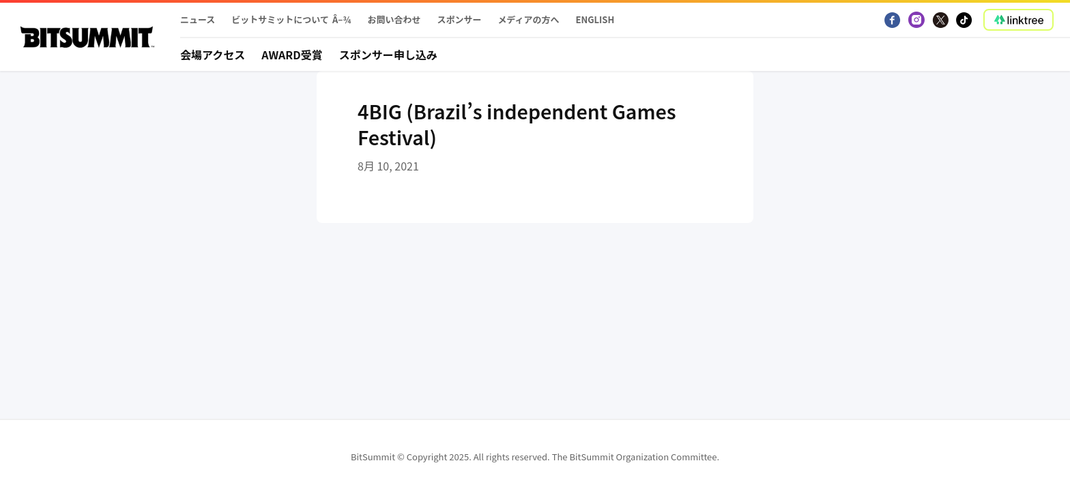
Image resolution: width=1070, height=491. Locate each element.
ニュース (197, 19)
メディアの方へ (528, 19)
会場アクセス (212, 54)
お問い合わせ (393, 19)
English (595, 19)
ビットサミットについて (280, 19)
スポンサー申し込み (388, 54)
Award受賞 (292, 54)
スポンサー (459, 19)
